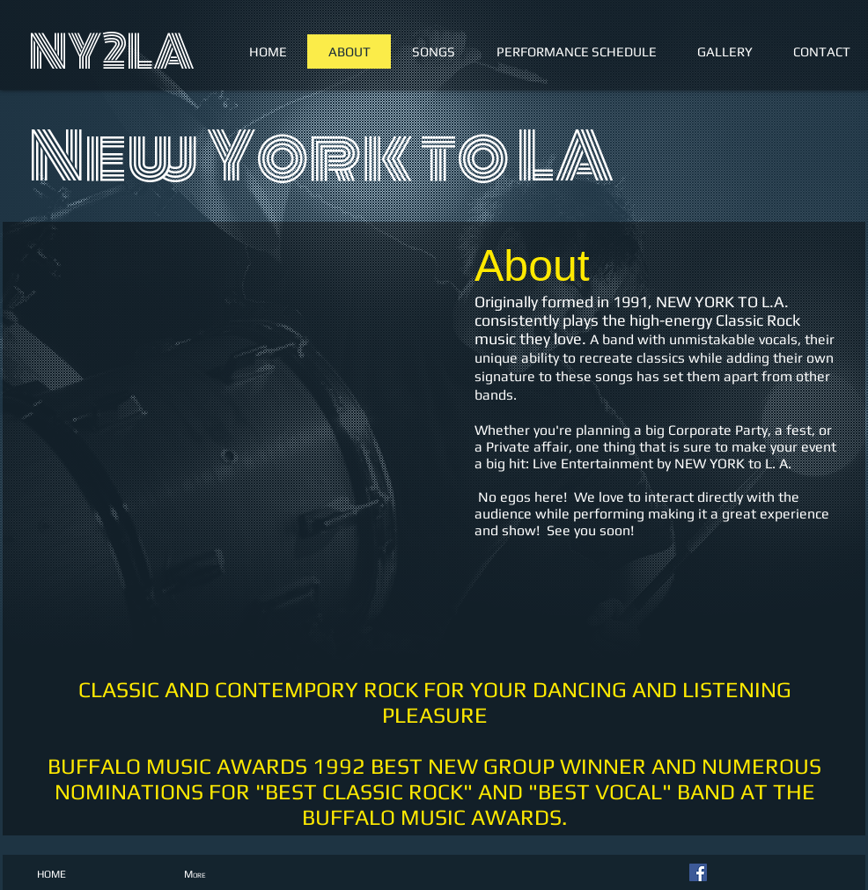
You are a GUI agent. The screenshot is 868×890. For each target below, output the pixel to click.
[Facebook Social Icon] (698, 872)
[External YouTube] (240, 443)
